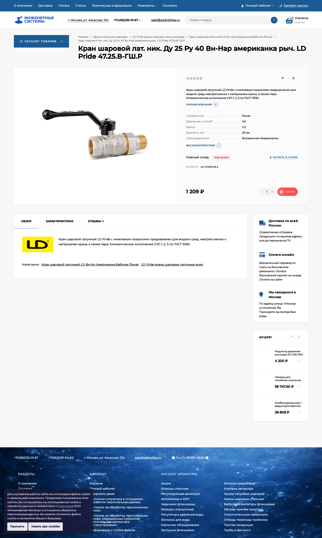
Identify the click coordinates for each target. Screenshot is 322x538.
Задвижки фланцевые (178, 504)
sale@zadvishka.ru (165, 20)
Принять (17, 526)
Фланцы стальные (175, 488)
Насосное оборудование (180, 525)
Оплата (63, 5)
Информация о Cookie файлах (112, 530)
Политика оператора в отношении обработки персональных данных (116, 500)
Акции (166, 483)
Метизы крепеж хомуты (242, 509)
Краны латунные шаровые (110, 36)
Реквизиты (145, 5)
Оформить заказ (102, 494)
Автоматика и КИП (175, 499)
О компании (23, 5)
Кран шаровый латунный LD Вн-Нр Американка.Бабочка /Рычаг (230, 36)
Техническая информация (111, 5)
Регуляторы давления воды (182, 514)
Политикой (65, 506)
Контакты (170, 5)
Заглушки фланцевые (177, 530)
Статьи (80, 5)
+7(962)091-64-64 (61, 458)
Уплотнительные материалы (246, 514)
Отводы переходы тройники (246, 520)
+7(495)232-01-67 (125, 20)
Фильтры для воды (175, 520)
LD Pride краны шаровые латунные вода (158, 36)
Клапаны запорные (238, 488)
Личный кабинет (102, 488)
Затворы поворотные (177, 509)
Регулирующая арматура (180, 494)
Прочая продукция (238, 525)
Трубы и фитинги (237, 530)
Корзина (96, 483)
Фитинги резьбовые (239, 483)
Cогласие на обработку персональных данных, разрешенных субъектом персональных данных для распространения (119, 520)
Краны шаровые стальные (244, 499)
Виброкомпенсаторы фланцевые (249, 504)
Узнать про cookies (45, 526)
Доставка (45, 5)
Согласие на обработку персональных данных (119, 508)
